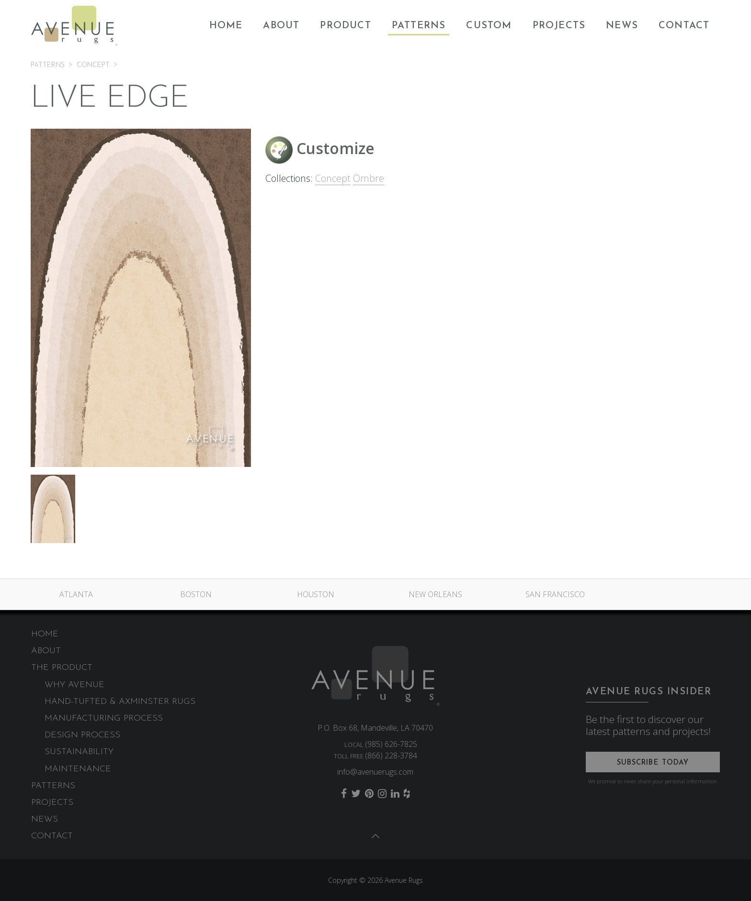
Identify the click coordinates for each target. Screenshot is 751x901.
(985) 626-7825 (391, 744)
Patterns (419, 26)
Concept (333, 178)
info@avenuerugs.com (375, 772)
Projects (559, 26)
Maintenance (78, 769)
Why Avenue (74, 685)
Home (226, 26)
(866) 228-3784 (391, 755)
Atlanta (76, 594)
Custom (489, 26)
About (281, 26)
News (622, 26)
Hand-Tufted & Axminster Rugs (120, 701)
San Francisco (555, 594)
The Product (61, 667)
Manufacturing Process (104, 718)
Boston (196, 594)
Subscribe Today (653, 763)
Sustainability (79, 751)
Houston (315, 594)
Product (345, 26)
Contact (684, 26)
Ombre (368, 178)
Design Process (82, 735)
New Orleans (435, 594)
